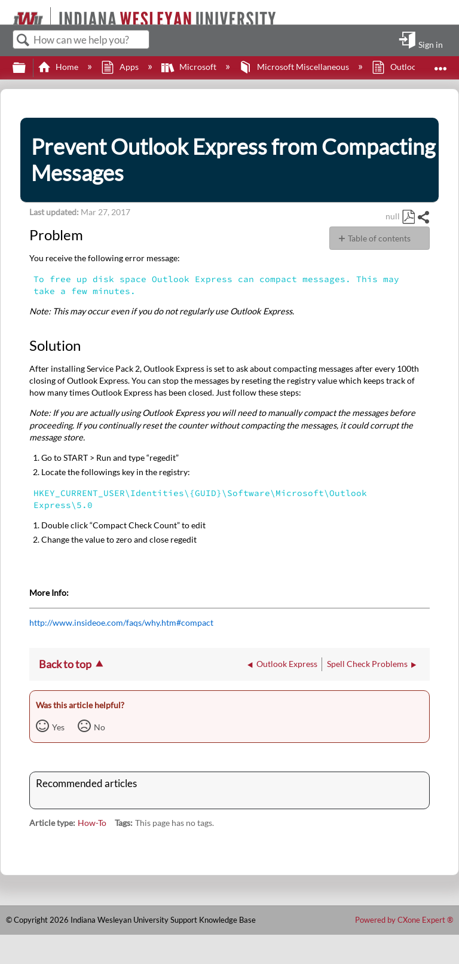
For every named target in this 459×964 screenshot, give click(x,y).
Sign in (430, 44)
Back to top (65, 664)
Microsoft (189, 67)
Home (59, 67)
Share (423, 217)
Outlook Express (412, 67)
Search (23, 40)
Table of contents (379, 238)
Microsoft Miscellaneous (295, 67)
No (99, 727)
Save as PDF (408, 217)
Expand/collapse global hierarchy (27, 68)
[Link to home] (7, 12)
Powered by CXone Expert (404, 920)
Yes (58, 727)
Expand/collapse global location (440, 64)
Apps (120, 67)
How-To (92, 823)
